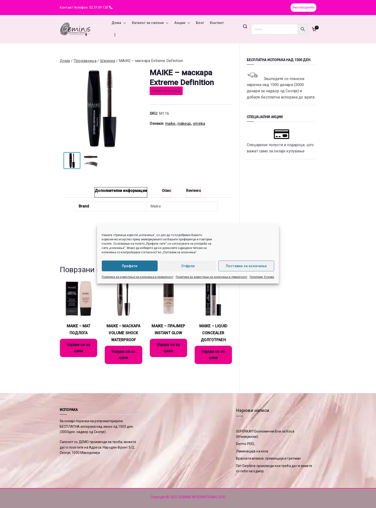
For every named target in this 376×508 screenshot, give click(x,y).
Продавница (85, 60)
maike (170, 123)
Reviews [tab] (193, 190)
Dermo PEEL (245, 444)
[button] (123, 23)
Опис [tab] (166, 190)
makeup (184, 123)
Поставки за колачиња (246, 266)
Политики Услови (262, 277)
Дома (119, 23)
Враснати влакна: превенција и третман (268, 458)
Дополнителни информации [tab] (121, 190)
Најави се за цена (166, 91)
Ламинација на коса (252, 451)
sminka (199, 123)
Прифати (129, 266)
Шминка (107, 60)
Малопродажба (303, 7)
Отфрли (188, 266)
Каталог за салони (150, 23)
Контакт (217, 23)
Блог (200, 23)
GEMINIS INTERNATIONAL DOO (201, 497)
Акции (182, 23)
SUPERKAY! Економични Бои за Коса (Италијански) (265, 434)
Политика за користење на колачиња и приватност (137, 277)
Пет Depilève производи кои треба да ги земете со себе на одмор (274, 468)
